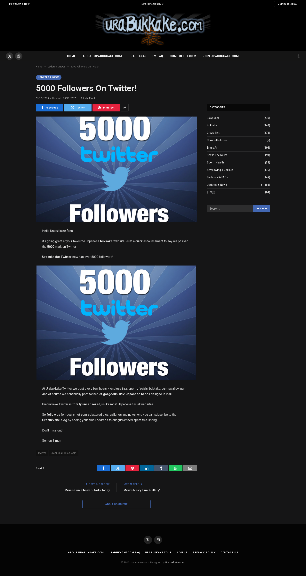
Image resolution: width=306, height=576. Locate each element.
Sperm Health (215, 162)
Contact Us (229, 552)
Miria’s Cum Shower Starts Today (87, 490)
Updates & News (49, 77)
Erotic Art (212, 147)
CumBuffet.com (217, 140)
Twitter (42, 452)
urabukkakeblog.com (63, 452)
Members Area (287, 4)
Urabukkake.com (174, 562)
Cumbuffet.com (183, 56)
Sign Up (182, 552)
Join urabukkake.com (221, 56)
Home (71, 56)
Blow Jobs (213, 117)
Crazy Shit (213, 132)
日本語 (211, 192)
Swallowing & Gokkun (220, 169)
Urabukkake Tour (158, 552)
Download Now (19, 4)
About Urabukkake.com (102, 56)
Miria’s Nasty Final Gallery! (142, 490)
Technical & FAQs (217, 177)
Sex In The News (217, 155)
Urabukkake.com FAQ (146, 56)
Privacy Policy (204, 552)
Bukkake (212, 125)
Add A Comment (116, 504)
